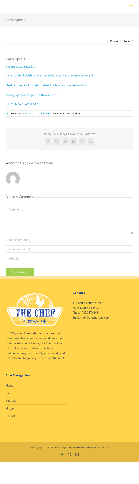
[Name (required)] (69, 239)
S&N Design (102, 447)
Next (127, 41)
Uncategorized (58, 113)
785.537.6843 (90, 312)
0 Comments (73, 113)
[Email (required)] (69, 249)
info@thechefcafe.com (95, 317)
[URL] (69, 258)
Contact (10, 416)
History (10, 408)
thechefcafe (15, 113)
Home (9, 385)
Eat (8, 393)
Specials (11, 400)
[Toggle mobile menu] (131, 7)
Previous (115, 41)
